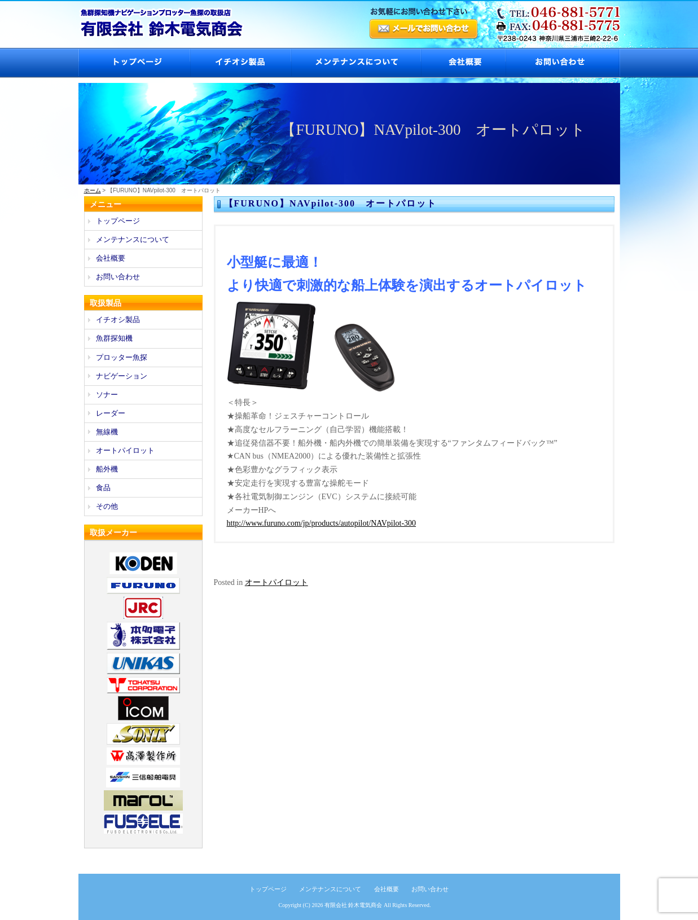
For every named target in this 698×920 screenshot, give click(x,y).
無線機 (107, 432)
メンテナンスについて (355, 63)
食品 (103, 487)
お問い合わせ (562, 63)
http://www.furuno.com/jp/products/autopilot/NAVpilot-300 (321, 523)
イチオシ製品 (240, 63)
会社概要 (462, 63)
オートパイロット (276, 582)
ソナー (107, 394)
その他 (107, 506)
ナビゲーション (121, 376)
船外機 (107, 469)
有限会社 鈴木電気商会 (353, 905)
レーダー (110, 413)
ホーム (92, 190)
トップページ (134, 63)
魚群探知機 (114, 338)
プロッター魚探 (121, 357)
